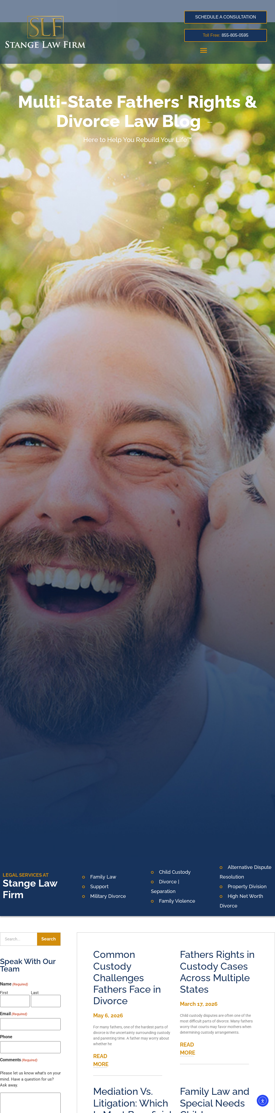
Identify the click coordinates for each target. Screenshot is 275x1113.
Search (48, 939)
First (4, 992)
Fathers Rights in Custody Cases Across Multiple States (217, 972)
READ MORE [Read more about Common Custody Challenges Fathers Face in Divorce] (100, 1060)
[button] (203, 50)
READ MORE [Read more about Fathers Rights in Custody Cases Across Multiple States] (187, 1048)
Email (13, 1012)
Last (35, 992)
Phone (6, 1034)
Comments (18, 1056)
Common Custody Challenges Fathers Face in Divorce (127, 977)
